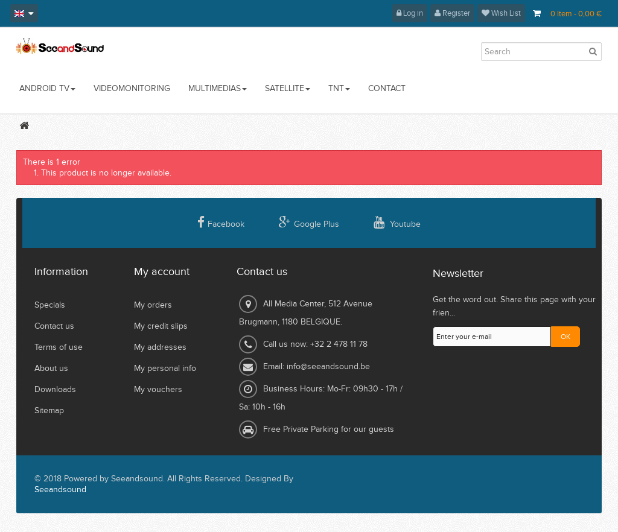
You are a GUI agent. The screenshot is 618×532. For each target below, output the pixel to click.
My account (162, 271)
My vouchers (158, 389)
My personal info (165, 368)
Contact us (54, 326)
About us (51, 368)
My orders (153, 305)
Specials (49, 305)
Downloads (55, 389)
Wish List (501, 13)
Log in (410, 13)
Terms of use (58, 347)
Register (452, 13)
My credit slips (161, 326)
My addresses (160, 347)
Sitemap (49, 411)
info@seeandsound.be (328, 367)
